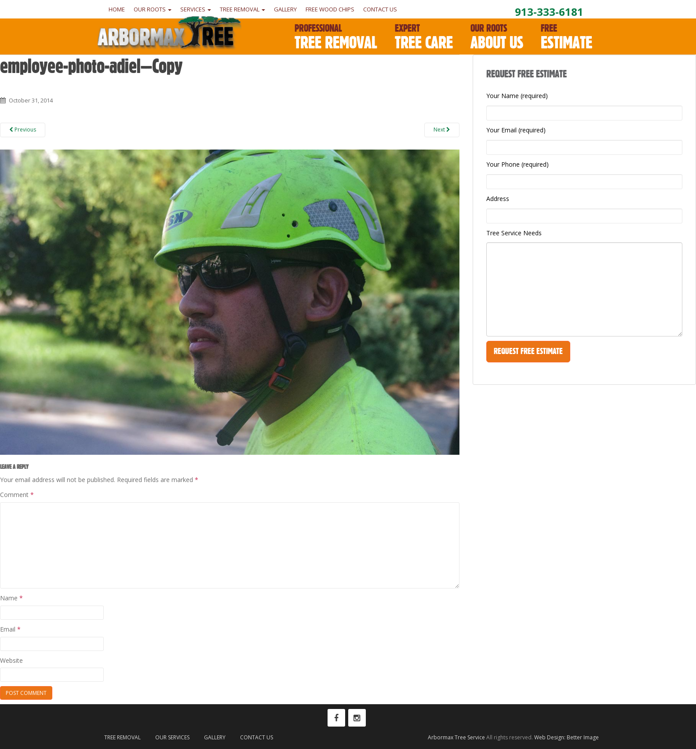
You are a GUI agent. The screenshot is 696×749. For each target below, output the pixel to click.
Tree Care (424, 37)
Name (11, 598)
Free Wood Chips (330, 9)
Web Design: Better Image (566, 737)
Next (442, 129)
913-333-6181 (549, 11)
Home (117, 9)
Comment (17, 494)
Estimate (566, 37)
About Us (496, 37)
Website (11, 660)
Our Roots (152, 9)
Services (195, 9)
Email (10, 629)
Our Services (172, 737)
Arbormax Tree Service (456, 737)
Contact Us (380, 9)
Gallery (285, 9)
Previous (22, 129)
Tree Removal (242, 9)
